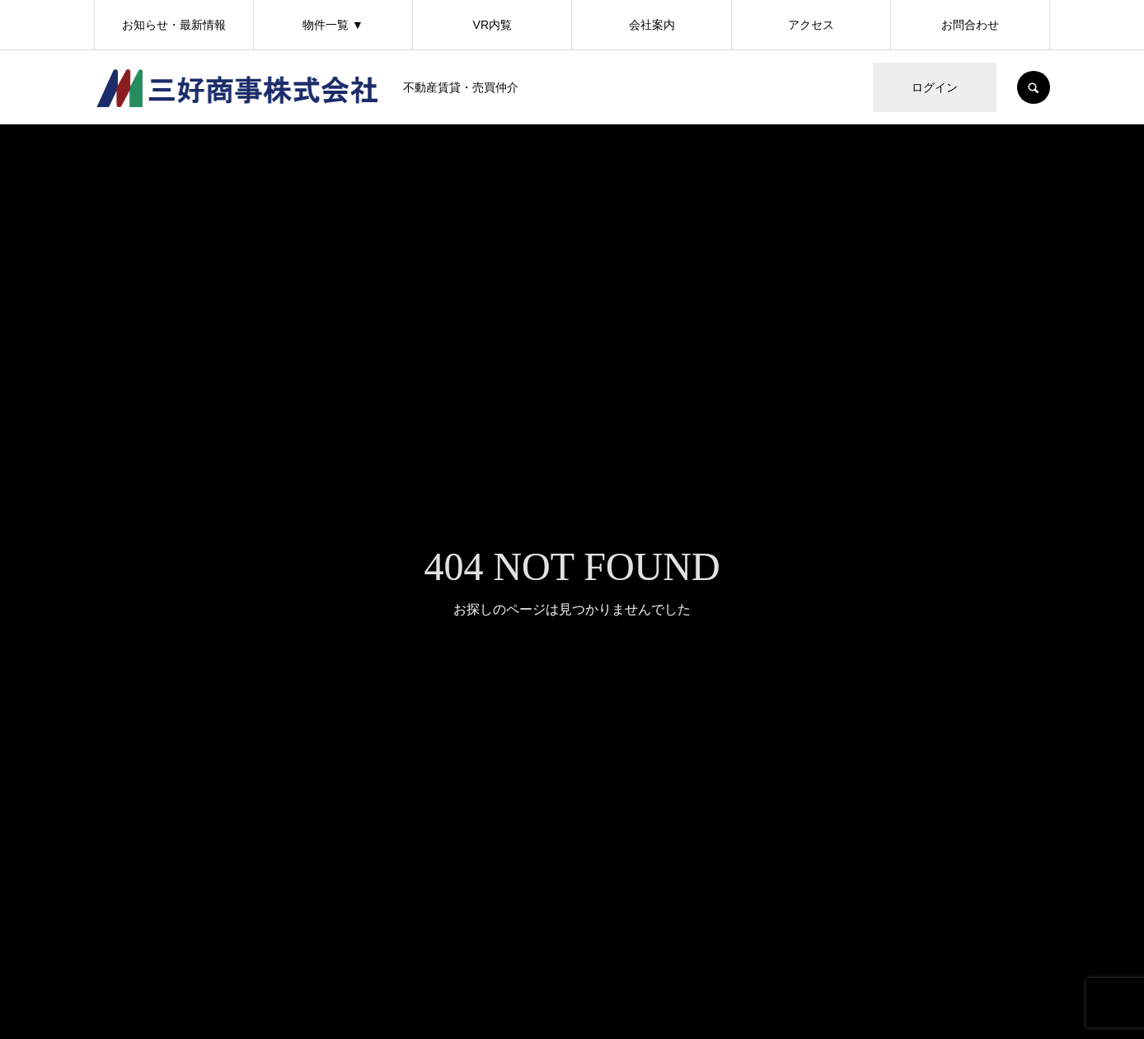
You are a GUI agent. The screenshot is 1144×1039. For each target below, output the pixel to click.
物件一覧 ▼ (332, 24)
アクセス (811, 24)
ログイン (935, 87)
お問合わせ (970, 24)
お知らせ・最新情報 (174, 24)
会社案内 (652, 24)
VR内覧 (492, 24)
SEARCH (1033, 87)
